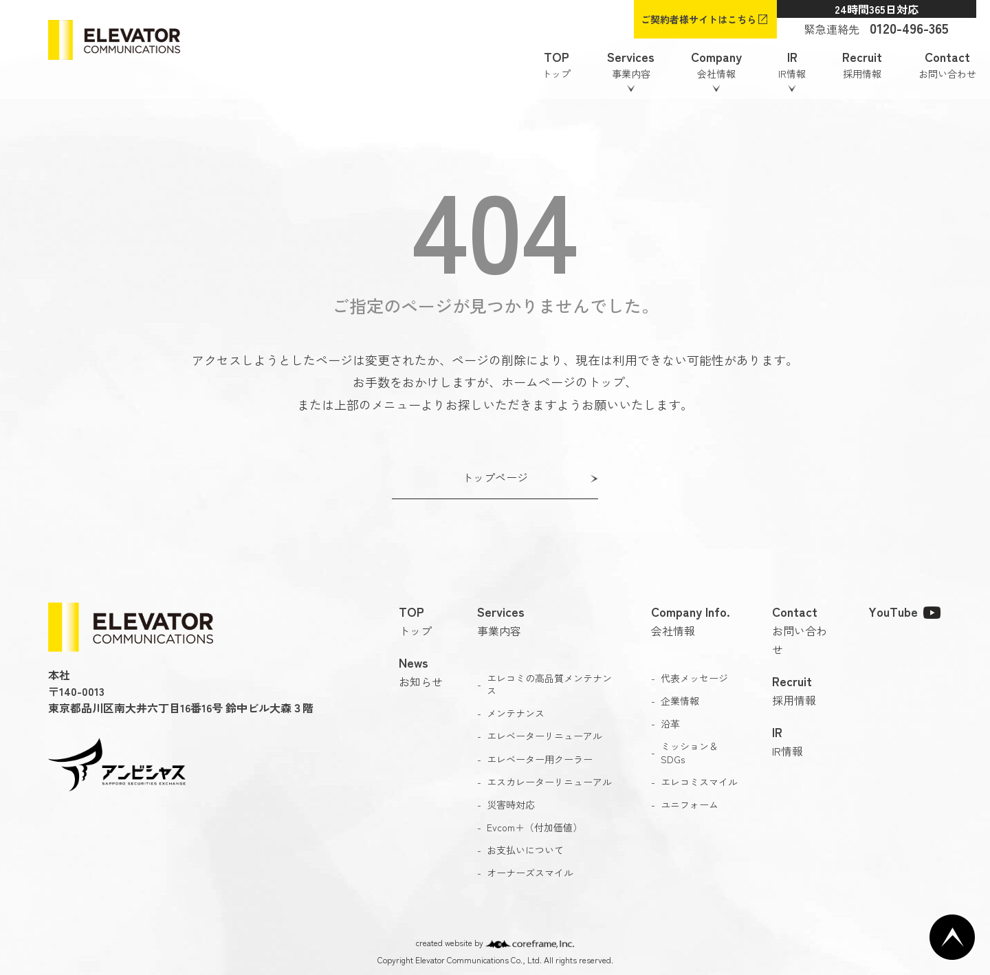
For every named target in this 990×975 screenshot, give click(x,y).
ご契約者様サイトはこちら (698, 19)
